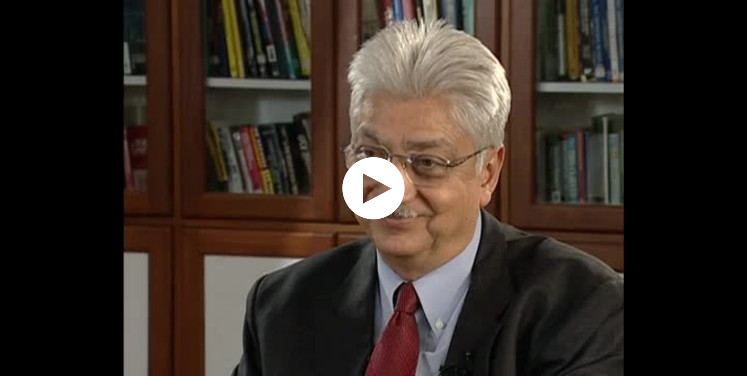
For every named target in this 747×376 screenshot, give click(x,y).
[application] (373, 188)
